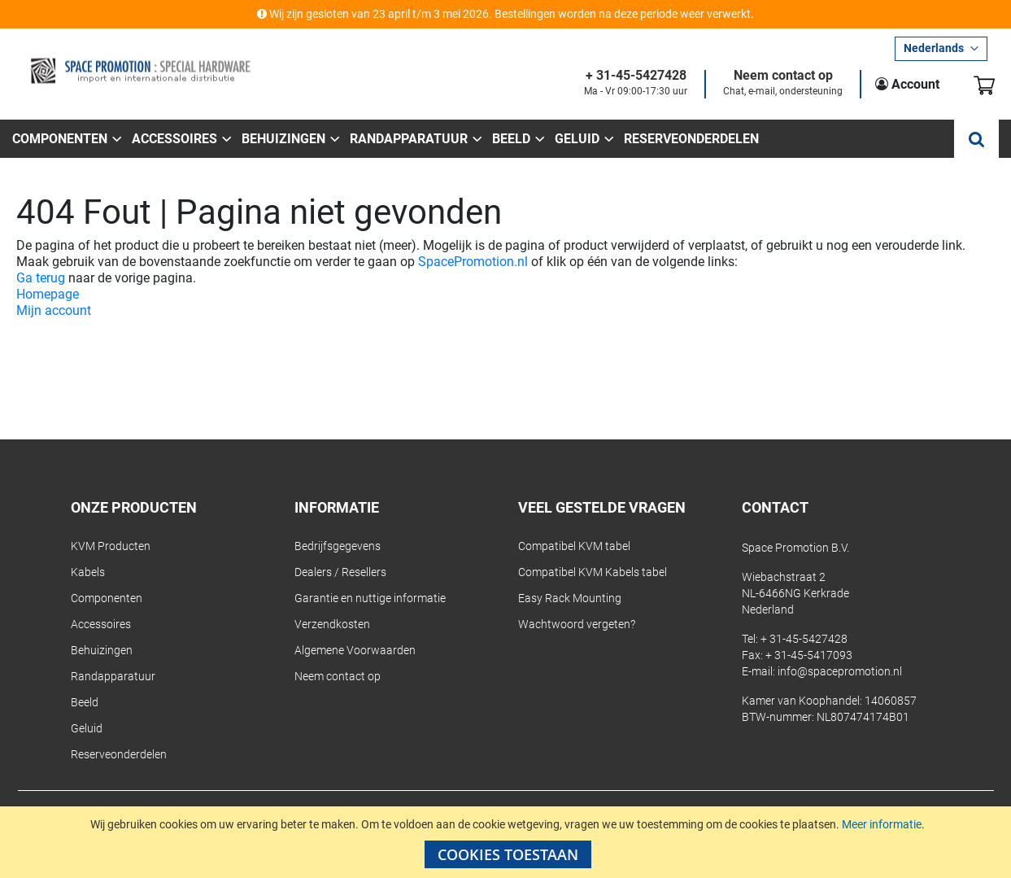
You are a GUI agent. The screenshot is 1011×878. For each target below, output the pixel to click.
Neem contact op (783, 76)
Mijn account (53, 310)
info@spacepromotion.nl (840, 671)
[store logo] (140, 70)
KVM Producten (110, 546)
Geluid (86, 728)
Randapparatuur (113, 676)
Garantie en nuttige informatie (370, 598)
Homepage (47, 294)
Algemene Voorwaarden (355, 650)
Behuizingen (102, 650)
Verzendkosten (332, 624)
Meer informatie (882, 824)
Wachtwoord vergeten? (576, 624)
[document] (507, 842)
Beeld (84, 702)
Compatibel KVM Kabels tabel (592, 572)
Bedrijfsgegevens (337, 546)
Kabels (88, 572)
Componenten (106, 598)
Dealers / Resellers (340, 572)
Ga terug (40, 278)
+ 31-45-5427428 (636, 76)
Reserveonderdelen (119, 754)
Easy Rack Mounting (569, 598)
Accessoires (101, 624)
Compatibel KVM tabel (574, 546)
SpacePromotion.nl (473, 261)
